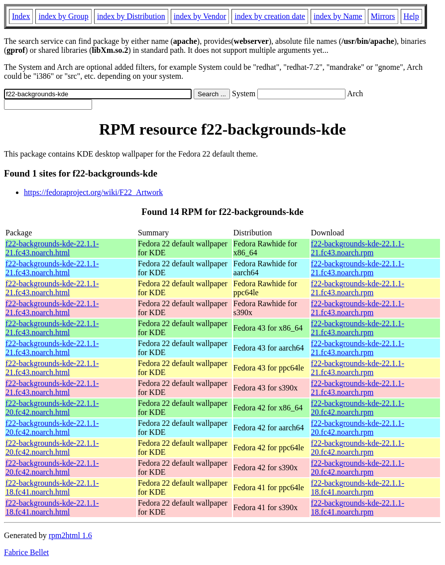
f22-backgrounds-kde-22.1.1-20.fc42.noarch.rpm (358, 407)
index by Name (338, 16)
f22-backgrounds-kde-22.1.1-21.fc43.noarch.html (52, 248)
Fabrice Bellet (26, 552)
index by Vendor (200, 16)
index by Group (63, 16)
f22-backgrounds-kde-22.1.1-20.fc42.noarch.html (52, 407)
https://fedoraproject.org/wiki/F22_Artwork (93, 192)
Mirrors (383, 16)
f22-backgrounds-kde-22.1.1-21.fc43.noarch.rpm (358, 248)
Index (21, 16)
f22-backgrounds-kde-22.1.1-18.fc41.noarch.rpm (358, 487)
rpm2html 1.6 (70, 535)
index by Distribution (131, 16)
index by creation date (269, 16)
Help (411, 16)
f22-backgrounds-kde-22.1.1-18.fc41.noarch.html (52, 487)
